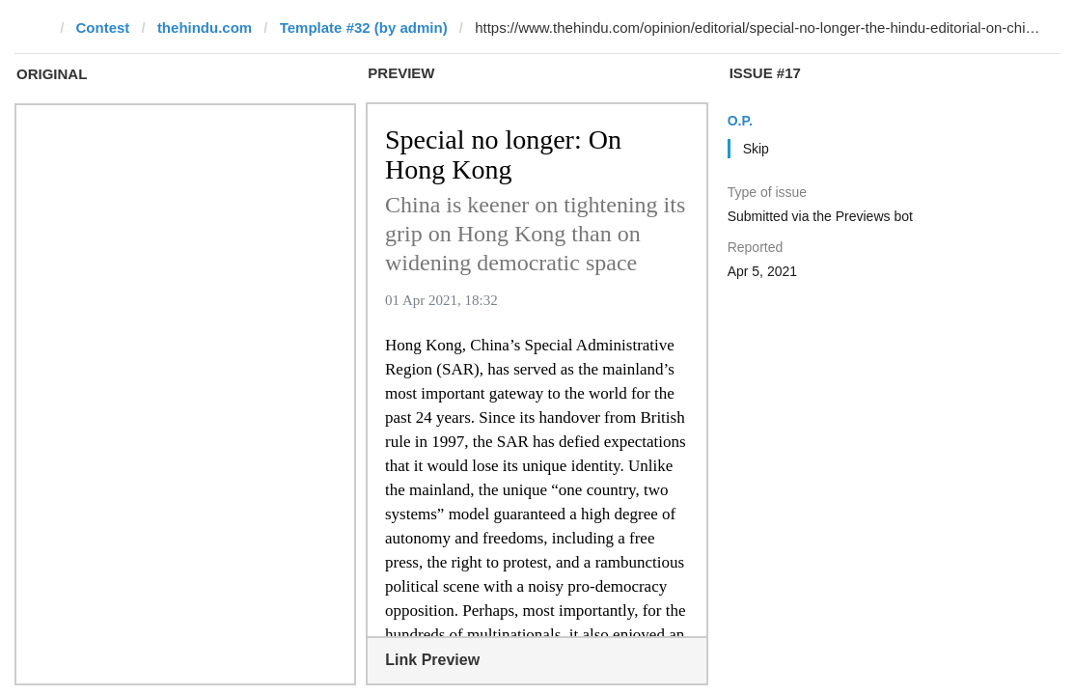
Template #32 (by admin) (364, 27)
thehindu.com (204, 27)
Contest (103, 27)
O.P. (740, 120)
